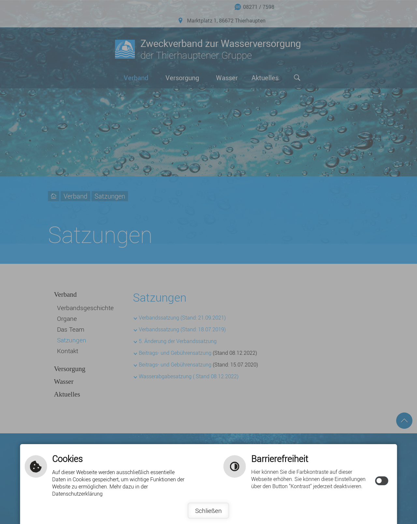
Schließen (208, 510)
